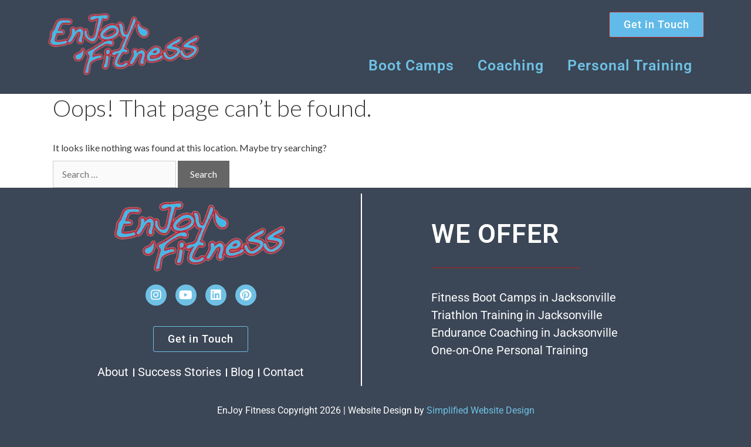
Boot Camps (411, 65)
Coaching (511, 65)
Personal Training (629, 65)
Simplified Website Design (481, 410)
